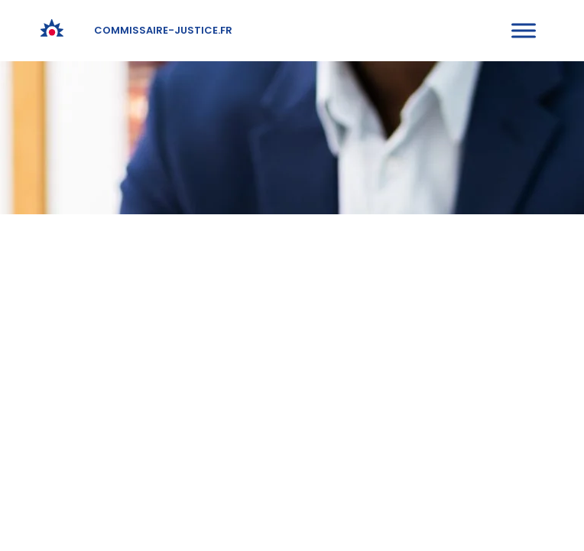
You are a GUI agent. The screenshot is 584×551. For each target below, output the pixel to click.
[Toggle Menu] (523, 30)
